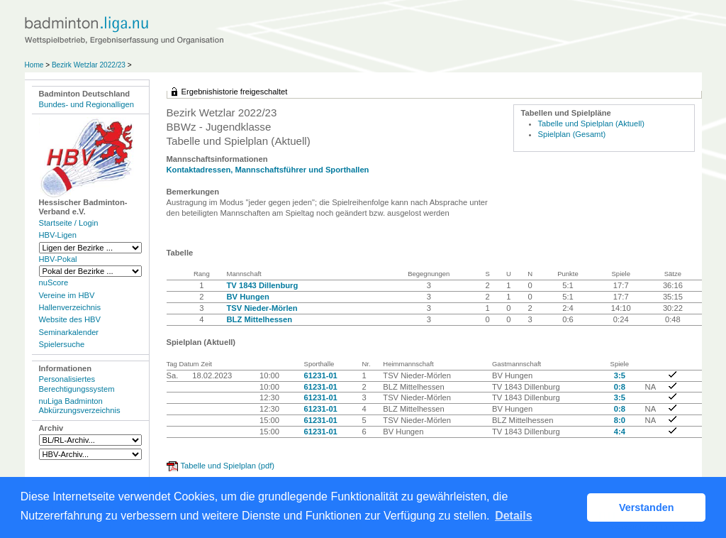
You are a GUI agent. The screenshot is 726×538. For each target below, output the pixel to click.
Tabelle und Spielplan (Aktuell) (591, 123)
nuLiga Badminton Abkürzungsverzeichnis (80, 406)
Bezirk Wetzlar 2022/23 (90, 65)
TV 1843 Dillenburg (262, 285)
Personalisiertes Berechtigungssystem (77, 383)
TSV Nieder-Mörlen (262, 308)
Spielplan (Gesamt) (572, 134)
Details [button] (513, 516)
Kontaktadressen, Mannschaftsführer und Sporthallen (268, 169)
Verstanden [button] (646, 507)
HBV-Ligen (58, 235)
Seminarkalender (69, 332)
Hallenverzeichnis (70, 307)
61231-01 (320, 375)
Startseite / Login (69, 223)
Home (34, 65)
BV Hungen (248, 296)
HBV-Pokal (58, 259)
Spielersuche (62, 344)
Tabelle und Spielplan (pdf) (227, 465)
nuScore (54, 282)
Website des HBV (70, 319)
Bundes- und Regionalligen (86, 104)
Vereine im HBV (67, 295)
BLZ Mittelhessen (260, 319)
